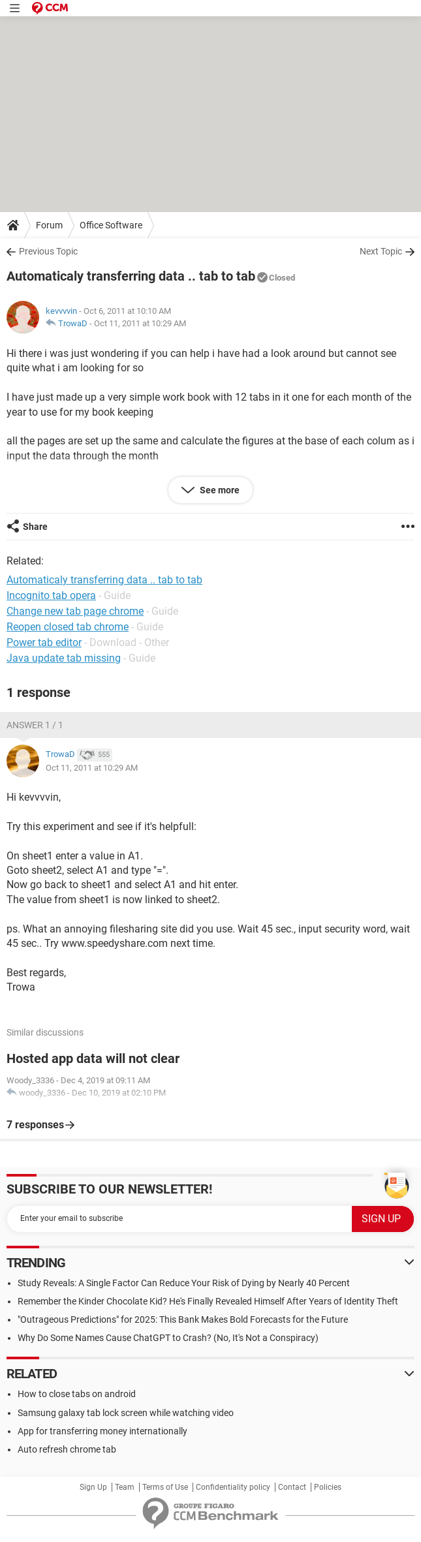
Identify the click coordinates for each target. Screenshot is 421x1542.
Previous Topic (48, 251)
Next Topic (381, 251)
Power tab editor (44, 642)
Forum (49, 225)
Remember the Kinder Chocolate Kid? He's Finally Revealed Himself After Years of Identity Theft (208, 1301)
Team (124, 1487)
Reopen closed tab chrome (68, 627)
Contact (292, 1487)
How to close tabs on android (77, 1394)
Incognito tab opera (51, 595)
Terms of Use (165, 1487)
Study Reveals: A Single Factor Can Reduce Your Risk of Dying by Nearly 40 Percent (184, 1283)
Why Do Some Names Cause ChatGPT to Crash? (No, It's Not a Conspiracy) (168, 1338)
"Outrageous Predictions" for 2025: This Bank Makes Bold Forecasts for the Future (183, 1319)
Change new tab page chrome (75, 611)
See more (219, 490)
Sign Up (93, 1487)
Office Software (111, 225)
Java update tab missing (64, 658)
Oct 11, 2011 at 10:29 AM (140, 323)
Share (35, 526)
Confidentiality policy (233, 1487)
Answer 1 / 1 (35, 725)
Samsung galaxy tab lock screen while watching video (126, 1413)
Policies (327, 1487)
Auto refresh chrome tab (67, 1449)
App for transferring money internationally (102, 1431)
